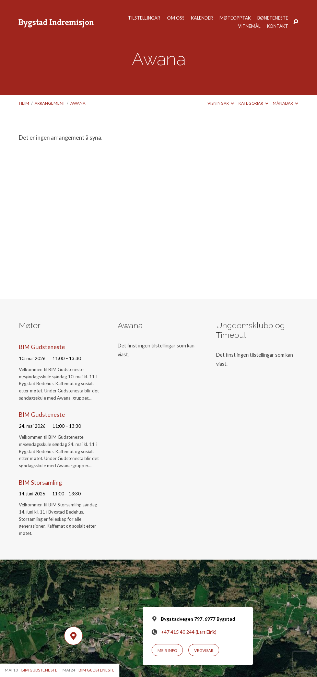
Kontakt (277, 26)
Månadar (285, 103)
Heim (24, 103)
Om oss (176, 18)
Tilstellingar (144, 18)
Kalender (202, 18)
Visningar (221, 103)
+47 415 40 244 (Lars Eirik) (188, 632)
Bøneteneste (272, 18)
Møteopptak (235, 18)
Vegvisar (203, 650)
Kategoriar (253, 103)
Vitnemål (249, 26)
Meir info (167, 650)
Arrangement (50, 103)
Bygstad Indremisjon (56, 21)
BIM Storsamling (40, 482)
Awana (77, 103)
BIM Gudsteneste (42, 347)
